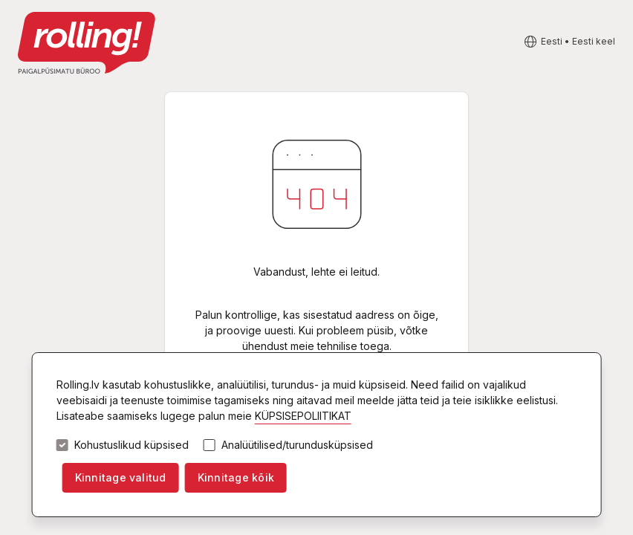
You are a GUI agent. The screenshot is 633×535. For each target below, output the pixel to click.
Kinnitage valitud (120, 477)
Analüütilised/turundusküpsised (297, 445)
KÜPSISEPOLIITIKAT (303, 415)
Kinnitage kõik (236, 477)
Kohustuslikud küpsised (131, 445)
